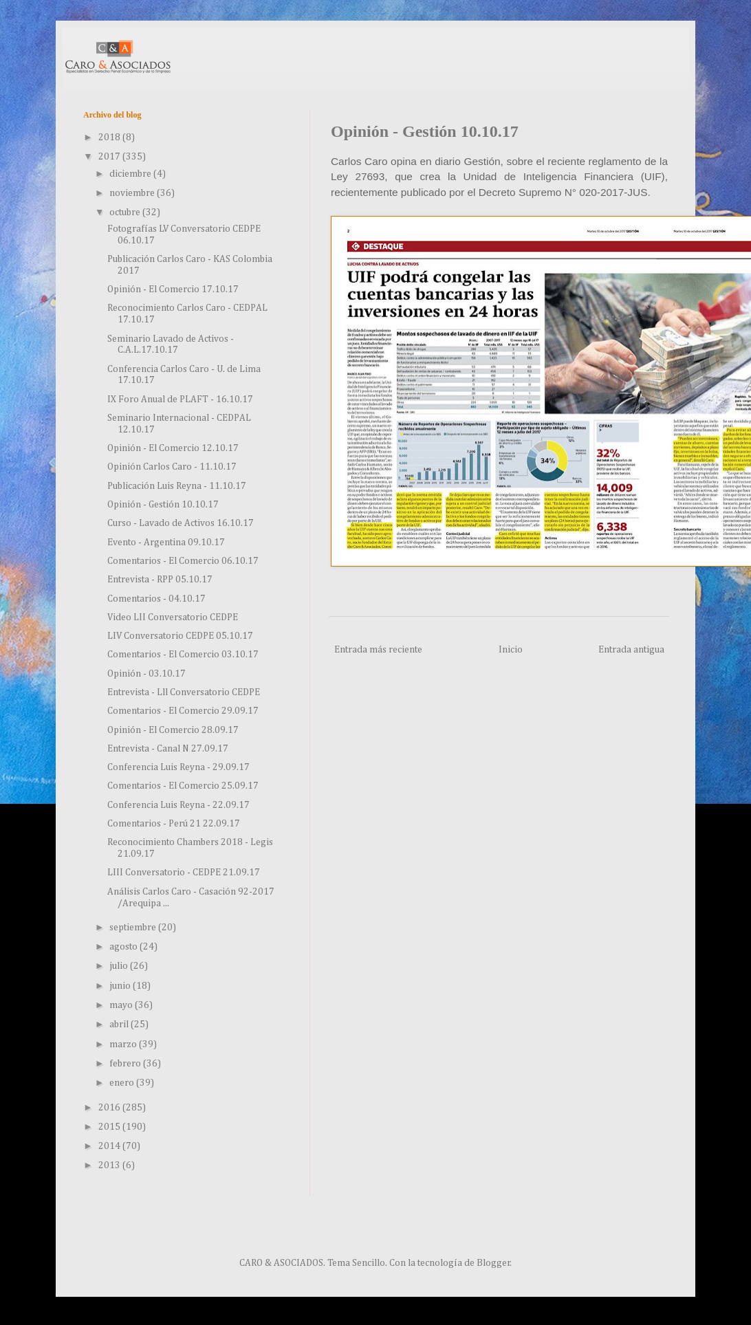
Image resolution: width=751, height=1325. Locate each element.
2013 (110, 1165)
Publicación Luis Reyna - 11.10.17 (176, 486)
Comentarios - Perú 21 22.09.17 (173, 824)
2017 (110, 157)
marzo (124, 1044)
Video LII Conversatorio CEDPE (172, 617)
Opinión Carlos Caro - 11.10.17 (172, 467)
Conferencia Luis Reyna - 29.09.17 (178, 767)
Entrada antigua (631, 650)
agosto (124, 947)
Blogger (493, 1263)
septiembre (133, 927)
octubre (125, 212)
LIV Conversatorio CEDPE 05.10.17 (180, 636)
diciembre (131, 174)
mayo (122, 1005)
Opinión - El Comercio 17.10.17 (173, 289)
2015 (110, 1127)
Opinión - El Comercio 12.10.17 (173, 448)
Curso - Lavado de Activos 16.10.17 (180, 523)
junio (121, 986)
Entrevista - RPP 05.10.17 (160, 579)
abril (120, 1024)
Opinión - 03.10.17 (146, 674)
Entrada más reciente (378, 650)
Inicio (511, 650)
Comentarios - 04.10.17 (156, 599)
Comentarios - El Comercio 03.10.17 (183, 654)
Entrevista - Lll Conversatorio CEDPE (183, 692)
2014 (110, 1146)
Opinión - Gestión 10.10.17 (163, 505)
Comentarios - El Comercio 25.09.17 (183, 786)
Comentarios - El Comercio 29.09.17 (183, 711)
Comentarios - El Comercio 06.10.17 (183, 561)
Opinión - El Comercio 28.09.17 (173, 730)
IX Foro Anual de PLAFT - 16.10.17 (180, 399)
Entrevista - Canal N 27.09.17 (167, 749)
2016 (110, 1108)
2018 (110, 137)
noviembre (133, 193)
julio (119, 966)
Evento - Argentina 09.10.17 (166, 542)
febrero (126, 1064)
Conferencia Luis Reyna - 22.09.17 (178, 805)
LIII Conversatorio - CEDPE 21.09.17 (183, 872)
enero (122, 1083)
